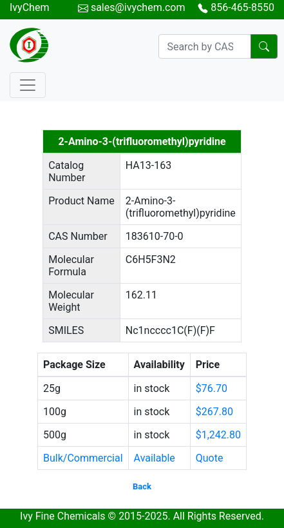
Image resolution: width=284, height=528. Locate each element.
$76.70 (211, 388)
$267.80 (214, 412)
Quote (209, 458)
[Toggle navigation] (28, 85)
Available (154, 458)
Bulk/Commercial (83, 458)
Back (142, 486)
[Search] (204, 46)
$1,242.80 (218, 435)
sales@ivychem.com (138, 7)
